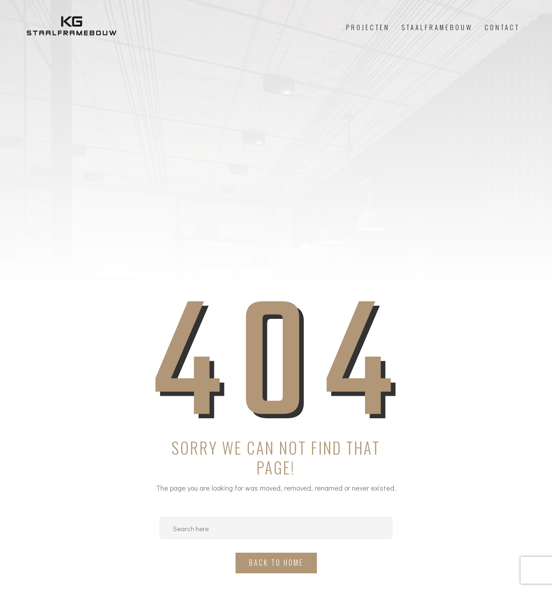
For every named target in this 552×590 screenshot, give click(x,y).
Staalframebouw (437, 27)
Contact (502, 27)
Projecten (368, 27)
